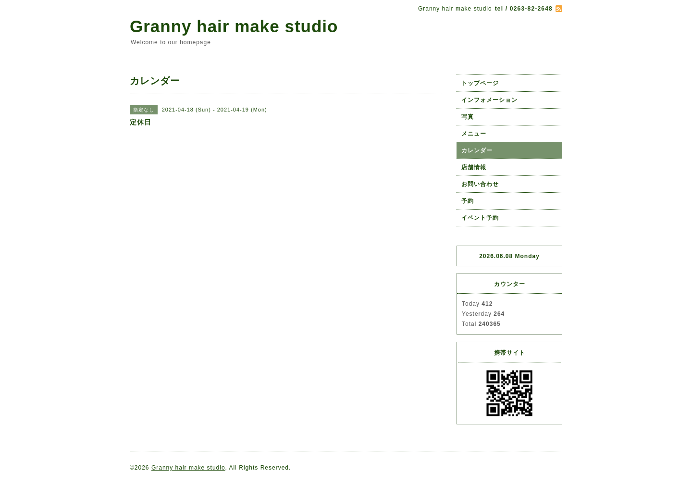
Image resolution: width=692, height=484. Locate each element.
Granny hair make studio (234, 26)
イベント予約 (480, 217)
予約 (467, 201)
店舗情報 (473, 167)
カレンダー (477, 150)
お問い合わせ (480, 184)
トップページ (480, 83)
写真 (467, 116)
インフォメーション (489, 100)
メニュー (473, 133)
